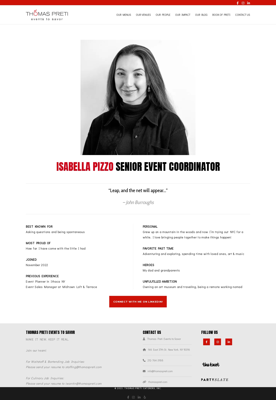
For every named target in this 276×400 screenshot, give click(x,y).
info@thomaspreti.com (160, 371)
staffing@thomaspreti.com (83, 367)
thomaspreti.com (157, 382)
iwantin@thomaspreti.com (83, 383)
